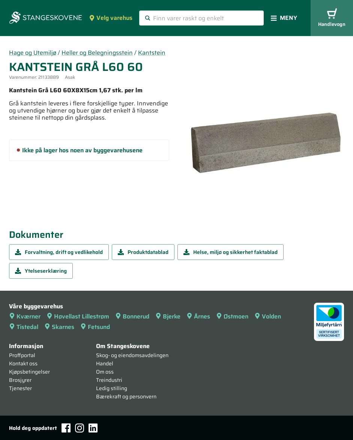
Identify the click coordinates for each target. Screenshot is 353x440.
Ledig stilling (111, 388)
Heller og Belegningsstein (97, 52)
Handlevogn (331, 18)
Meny (283, 18)
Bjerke (167, 316)
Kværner (25, 316)
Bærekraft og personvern (126, 396)
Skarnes (59, 326)
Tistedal (23, 326)
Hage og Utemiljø (32, 52)
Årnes (198, 316)
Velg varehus (110, 18)
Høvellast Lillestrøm (78, 316)
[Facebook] (66, 427)
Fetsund (95, 326)
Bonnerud (132, 316)
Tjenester (20, 388)
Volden (267, 316)
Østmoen (232, 316)
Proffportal (22, 355)
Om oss (105, 372)
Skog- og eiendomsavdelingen (132, 355)
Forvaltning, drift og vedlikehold (59, 252)
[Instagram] (79, 427)
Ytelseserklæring (41, 271)
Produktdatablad (143, 252)
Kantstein (151, 52)
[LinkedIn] (93, 427)
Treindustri (109, 380)
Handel (104, 363)
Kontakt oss (23, 363)
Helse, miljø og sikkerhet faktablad (230, 252)
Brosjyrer (20, 380)
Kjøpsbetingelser (29, 372)
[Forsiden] (45, 18)
